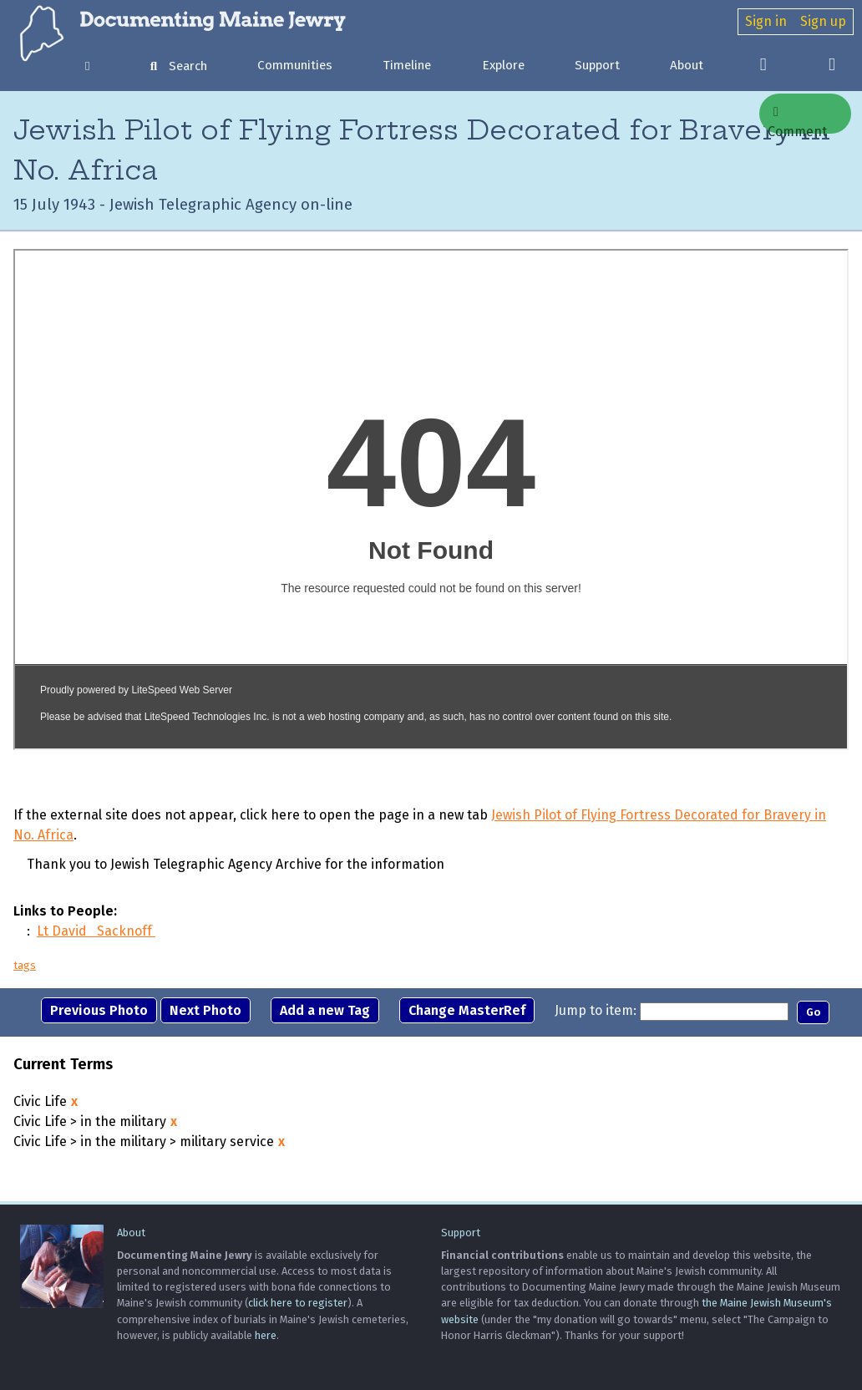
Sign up (823, 21)
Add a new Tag (325, 1010)
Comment (797, 119)
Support (597, 65)
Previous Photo (99, 1010)
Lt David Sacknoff (96, 931)
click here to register (297, 1302)
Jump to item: (595, 1010)
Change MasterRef (466, 1010)
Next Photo (205, 1010)
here (265, 1335)
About (686, 65)
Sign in (766, 21)
